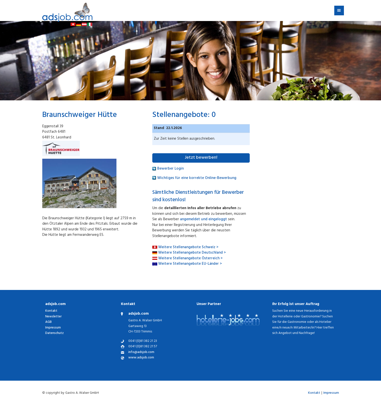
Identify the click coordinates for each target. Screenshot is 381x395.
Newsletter (53, 317)
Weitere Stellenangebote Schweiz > (188, 247)
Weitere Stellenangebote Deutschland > (192, 253)
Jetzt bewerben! (201, 158)
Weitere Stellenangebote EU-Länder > (190, 264)
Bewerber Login (168, 169)
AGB (48, 322)
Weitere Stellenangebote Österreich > (190, 258)
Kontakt (51, 311)
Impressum (53, 328)
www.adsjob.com (141, 358)
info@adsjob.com (141, 352)
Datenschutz (54, 333)
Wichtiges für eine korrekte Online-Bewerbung (194, 178)
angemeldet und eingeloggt (203, 219)
